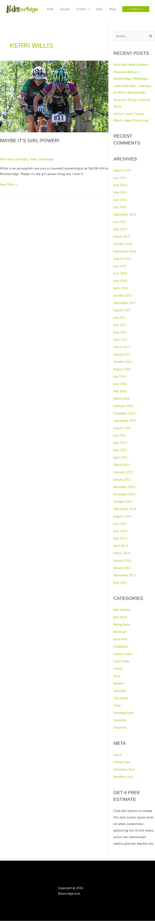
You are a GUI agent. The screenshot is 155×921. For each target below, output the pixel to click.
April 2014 (120, 546)
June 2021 (120, 200)
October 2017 (123, 295)
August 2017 (122, 310)
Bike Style (7, 159)
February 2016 (123, 406)
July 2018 (119, 266)
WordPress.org (123, 777)
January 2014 (122, 560)
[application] (88, 9)
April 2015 (120, 457)
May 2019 (120, 229)
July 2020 (119, 207)
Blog (112, 9)
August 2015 (122, 428)
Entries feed (122, 762)
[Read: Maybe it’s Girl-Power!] (54, 96)
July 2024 (119, 178)
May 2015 (120, 450)
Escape (65, 9)
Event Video (121, 661)
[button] (135, 9)
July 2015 (119, 435)
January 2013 (122, 568)
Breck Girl (120, 632)
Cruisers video (123, 654)
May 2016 (120, 391)
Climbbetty (121, 647)
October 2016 (123, 362)
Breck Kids (120, 639)
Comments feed (124, 769)
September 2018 (125, 251)
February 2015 (123, 472)
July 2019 (119, 222)
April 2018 (120, 288)
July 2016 (119, 376)
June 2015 (120, 443)
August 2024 (122, 170)
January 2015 (122, 480)
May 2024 (120, 192)
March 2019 (121, 237)
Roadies (119, 683)
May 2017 (120, 332)
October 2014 (123, 502)
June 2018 (120, 273)
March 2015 (121, 465)
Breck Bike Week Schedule (131, 65)
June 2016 (120, 384)
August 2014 (122, 516)
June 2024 (120, 185)
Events (83, 9)
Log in (117, 755)
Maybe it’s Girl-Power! (30, 140)
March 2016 (121, 399)
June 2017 (120, 325)
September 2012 (125, 575)
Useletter (120, 720)
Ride (50, 9)
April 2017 (120, 340)
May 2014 (120, 538)
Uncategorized (123, 713)
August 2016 (122, 369)
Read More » (8, 184)
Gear (99, 9)
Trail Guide (121, 698)
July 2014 (119, 524)
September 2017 (125, 303)
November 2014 (124, 494)
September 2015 (125, 421)
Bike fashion (122, 610)
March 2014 (121, 553)
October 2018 (123, 244)
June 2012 (120, 583)
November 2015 (124, 413)
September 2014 (125, 509)
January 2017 (122, 354)
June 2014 (120, 531)
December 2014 (124, 487)
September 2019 (125, 215)
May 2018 (120, 281)
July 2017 (119, 318)
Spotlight (22, 159)
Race (116, 676)
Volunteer (120, 728)
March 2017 (121, 347)
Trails (34, 159)
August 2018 (122, 259)
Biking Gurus (122, 624)
